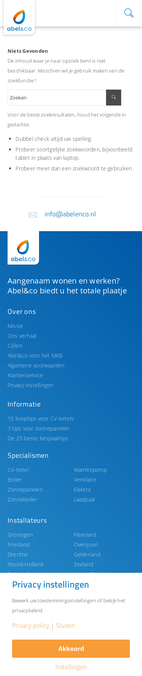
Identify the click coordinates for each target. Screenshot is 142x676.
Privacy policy (30, 625)
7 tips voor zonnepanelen (39, 428)
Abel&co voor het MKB (35, 355)
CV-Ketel (18, 469)
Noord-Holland (25, 564)
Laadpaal (84, 499)
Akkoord (71, 648)
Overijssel (86, 544)
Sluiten (65, 625)
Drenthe (18, 554)
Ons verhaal (22, 335)
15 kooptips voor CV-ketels (41, 418)
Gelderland (87, 554)
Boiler (15, 479)
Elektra (82, 489)
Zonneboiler (22, 499)
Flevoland (85, 534)
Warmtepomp (90, 469)
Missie (15, 325)
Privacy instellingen (31, 385)
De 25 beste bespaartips (38, 438)
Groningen (20, 534)
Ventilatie (85, 479)
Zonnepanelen (25, 489)
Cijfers (15, 345)
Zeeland (84, 564)
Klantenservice (25, 375)
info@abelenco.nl (70, 214)
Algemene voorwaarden (36, 365)
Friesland (19, 544)
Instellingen (71, 667)
